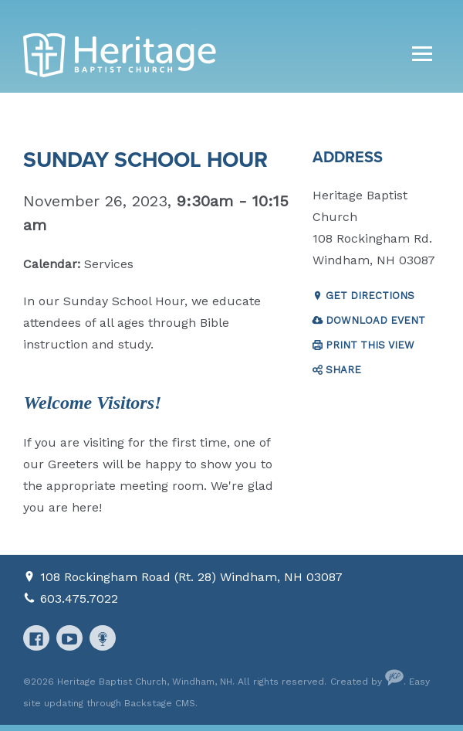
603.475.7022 (79, 598)
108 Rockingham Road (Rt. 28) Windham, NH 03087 (191, 577)
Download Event (375, 320)
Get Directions (370, 295)
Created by (367, 681)
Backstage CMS (159, 703)
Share (343, 370)
